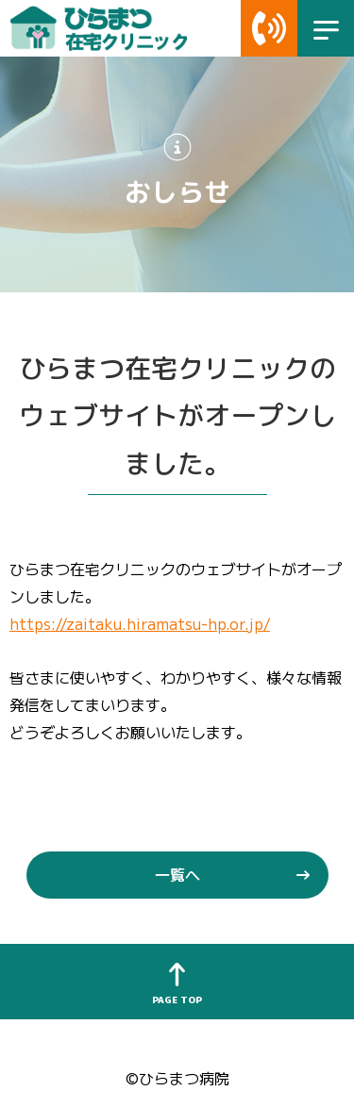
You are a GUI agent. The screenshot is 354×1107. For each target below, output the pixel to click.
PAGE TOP (177, 999)
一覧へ (177, 874)
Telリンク (269, 28)
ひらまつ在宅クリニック (111, 28)
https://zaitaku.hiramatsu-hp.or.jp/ (139, 623)
